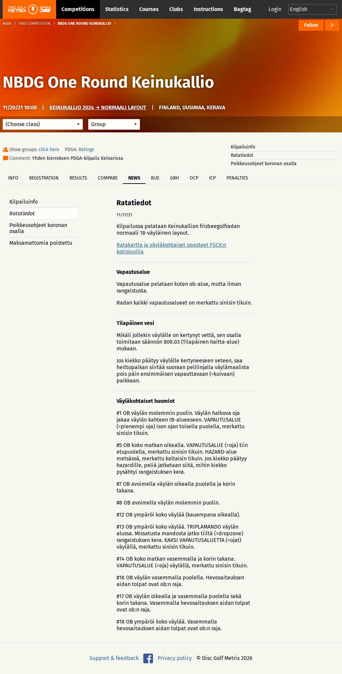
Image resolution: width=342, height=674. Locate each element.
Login (275, 9)
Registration (44, 178)
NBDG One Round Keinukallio (108, 82)
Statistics (117, 9)
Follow (311, 25)
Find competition (34, 23)
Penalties (237, 178)
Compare (108, 178)
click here (49, 149)
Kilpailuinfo (243, 147)
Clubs (176, 9)
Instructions (208, 9)
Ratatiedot (242, 155)
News (134, 178)
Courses (149, 9)
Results (78, 178)
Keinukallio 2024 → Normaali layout (97, 107)
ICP (212, 178)
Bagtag (242, 9)
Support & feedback (114, 658)
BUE (155, 178)
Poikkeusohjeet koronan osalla (264, 163)
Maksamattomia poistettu (40, 243)
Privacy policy (175, 658)
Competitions (78, 9)
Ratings (86, 149)
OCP (194, 178)
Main (7, 23)
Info (13, 178)
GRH (174, 178)
